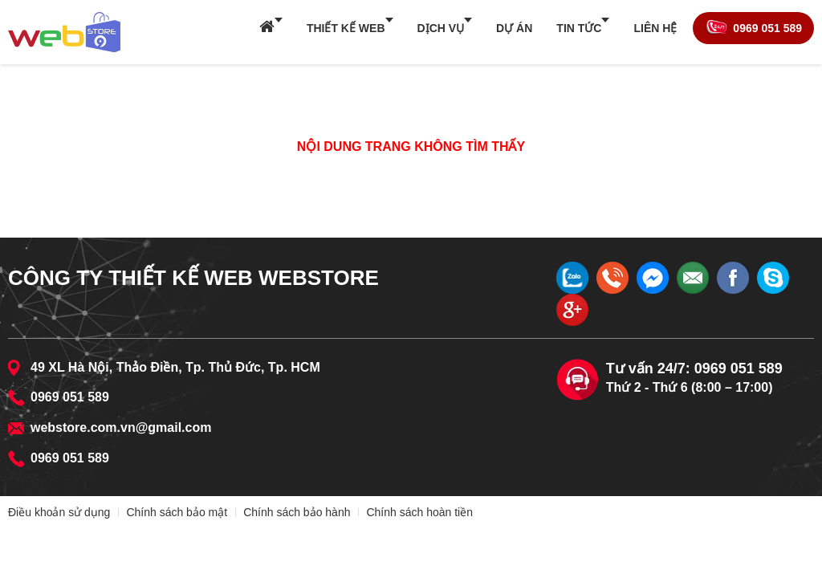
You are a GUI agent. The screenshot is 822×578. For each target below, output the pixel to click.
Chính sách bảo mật (176, 512)
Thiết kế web (346, 28)
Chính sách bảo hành (296, 512)
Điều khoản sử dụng (59, 512)
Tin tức (578, 28)
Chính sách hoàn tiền (419, 512)
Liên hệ (655, 28)
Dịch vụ (441, 28)
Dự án (514, 28)
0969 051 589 (767, 28)
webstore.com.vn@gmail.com (121, 427)
